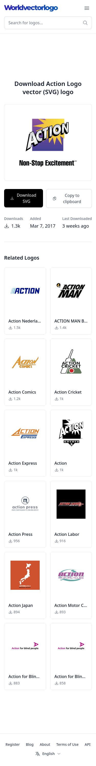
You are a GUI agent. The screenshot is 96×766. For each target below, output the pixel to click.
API (88, 744)
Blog (30, 744)
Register (13, 744)
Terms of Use (67, 744)
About (45, 744)
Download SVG (23, 198)
